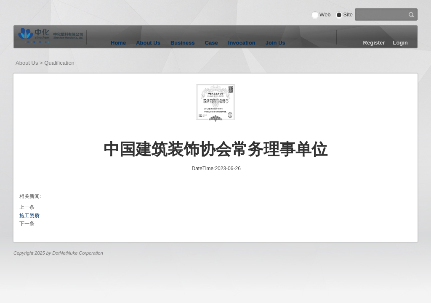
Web (325, 14)
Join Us (275, 43)
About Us (148, 43)
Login (400, 43)
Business (182, 43)
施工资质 (29, 216)
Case (211, 43)
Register (374, 43)
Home (118, 43)
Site (348, 14)
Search (411, 13)
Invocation (241, 43)
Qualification (59, 63)
